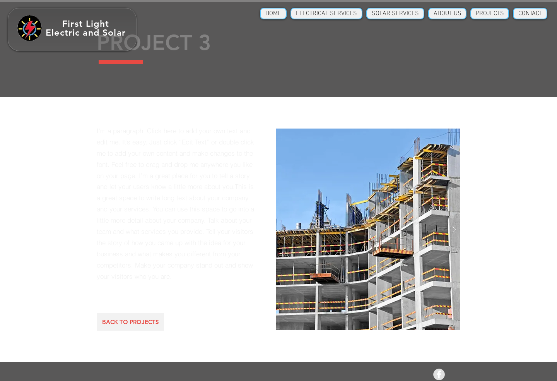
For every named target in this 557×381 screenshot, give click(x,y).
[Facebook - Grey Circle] (439, 374)
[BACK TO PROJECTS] (130, 322)
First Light (85, 23)
